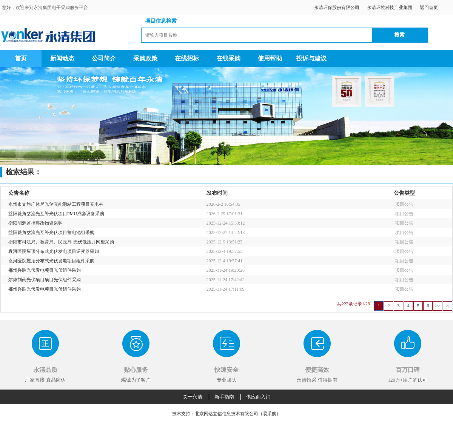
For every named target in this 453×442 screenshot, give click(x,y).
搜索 (399, 35)
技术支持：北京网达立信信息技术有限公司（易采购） (226, 413)
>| (448, 305)
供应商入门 (258, 397)
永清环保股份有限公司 (336, 7)
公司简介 (104, 58)
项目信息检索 (161, 21)
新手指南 (224, 397)
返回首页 (429, 7)
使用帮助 (270, 58)
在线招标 (187, 58)
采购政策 (145, 58)
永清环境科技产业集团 (389, 7)
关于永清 (192, 397)
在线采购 (228, 58)
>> (438, 305)
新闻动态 (62, 58)
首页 (21, 58)
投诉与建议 (311, 58)
